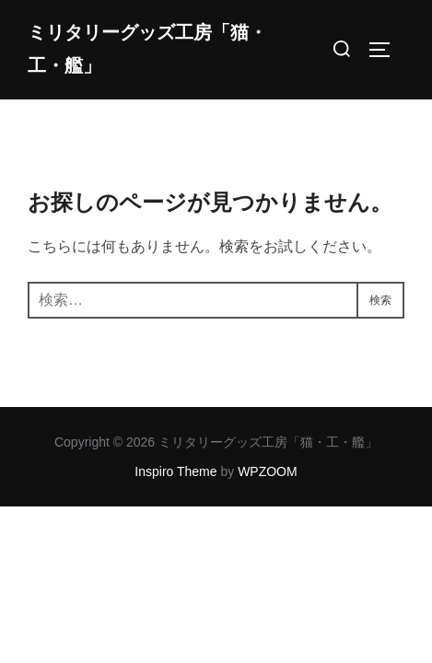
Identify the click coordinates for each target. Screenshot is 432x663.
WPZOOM (268, 471)
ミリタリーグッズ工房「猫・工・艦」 (147, 49)
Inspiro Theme (175, 471)
